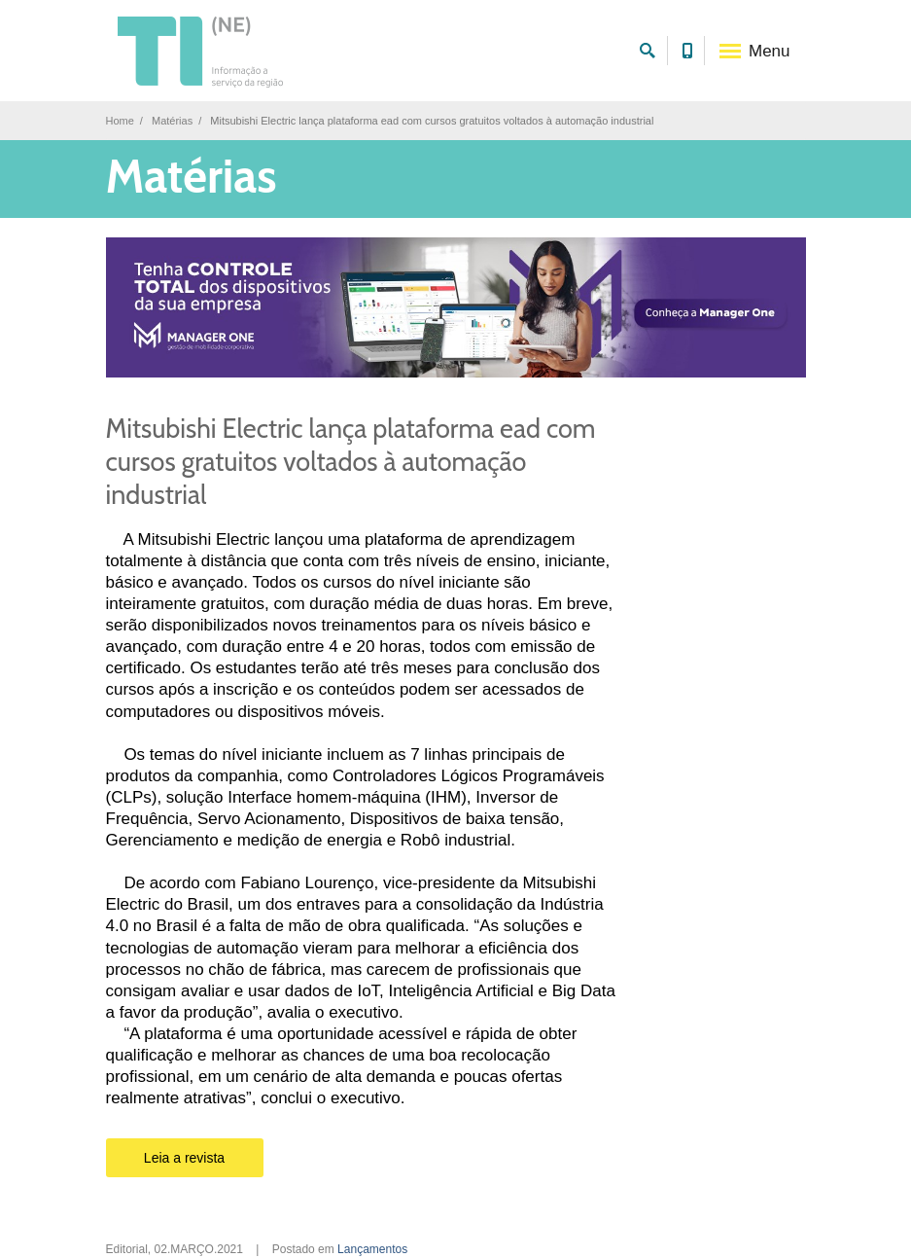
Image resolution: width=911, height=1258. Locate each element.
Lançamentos (372, 1249)
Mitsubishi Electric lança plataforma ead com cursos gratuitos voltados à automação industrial (351, 462)
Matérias (172, 120)
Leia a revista (184, 1158)
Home (120, 120)
